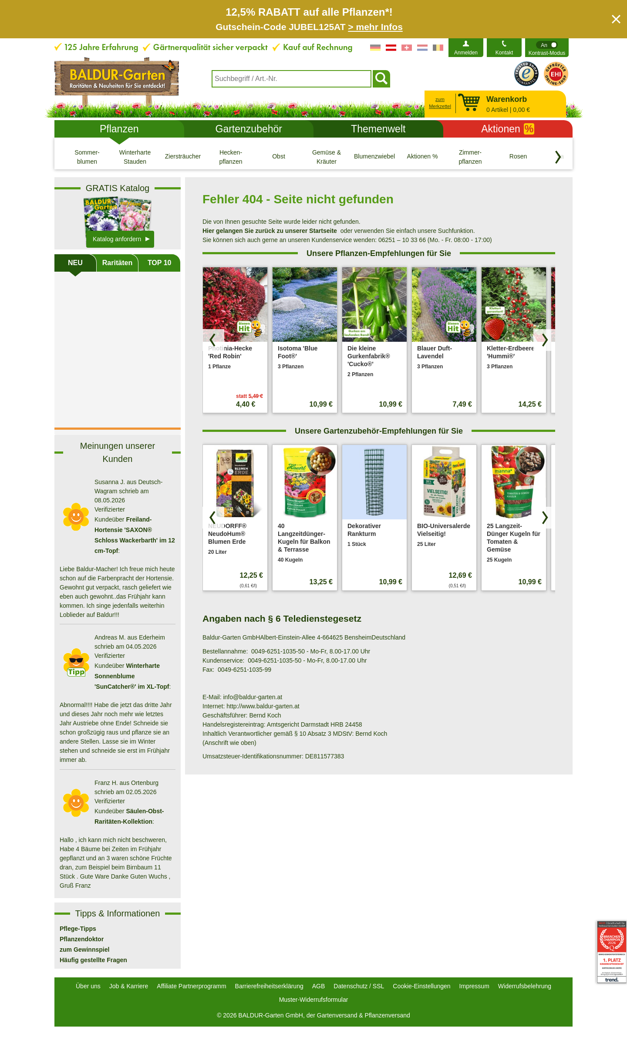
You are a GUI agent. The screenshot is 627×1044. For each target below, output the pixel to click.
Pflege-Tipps (78, 928)
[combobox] (291, 79)
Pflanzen (119, 129)
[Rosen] (518, 156)
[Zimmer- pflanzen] (470, 156)
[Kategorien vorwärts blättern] (558, 157)
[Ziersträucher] (183, 156)
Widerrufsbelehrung (524, 986)
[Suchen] (381, 79)
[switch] (547, 47)
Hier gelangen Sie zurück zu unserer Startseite (269, 230)
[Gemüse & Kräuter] (327, 156)
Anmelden (466, 53)
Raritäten (117, 262)
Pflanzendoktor (82, 939)
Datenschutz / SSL (359, 986)
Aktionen (507, 129)
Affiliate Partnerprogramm (191, 986)
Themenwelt (378, 129)
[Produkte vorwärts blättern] (544, 340)
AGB (318, 986)
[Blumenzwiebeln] (374, 156)
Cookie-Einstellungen (421, 986)
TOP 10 (160, 262)
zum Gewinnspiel (84, 949)
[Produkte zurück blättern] (213, 340)
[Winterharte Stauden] (135, 156)
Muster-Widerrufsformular (313, 999)
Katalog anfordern (117, 239)
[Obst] (279, 156)
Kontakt (504, 53)
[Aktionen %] (422, 156)
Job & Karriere (128, 986)
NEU (75, 262)
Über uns (88, 986)
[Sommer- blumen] (87, 156)
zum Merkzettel (440, 103)
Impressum (474, 986)
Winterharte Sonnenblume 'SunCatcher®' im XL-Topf (131, 676)
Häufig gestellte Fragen (93, 959)
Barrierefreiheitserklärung (269, 986)
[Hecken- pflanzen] (231, 156)
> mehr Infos (375, 27)
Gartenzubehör (249, 129)
